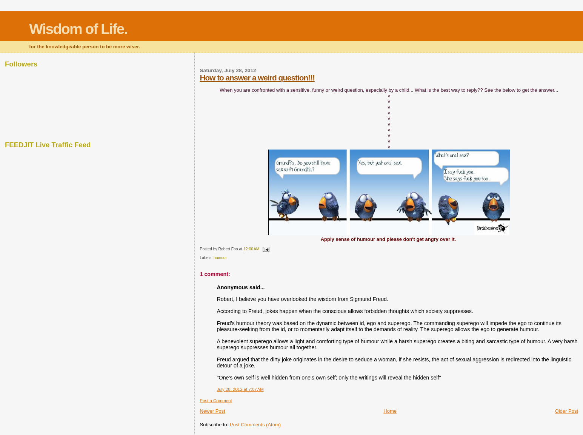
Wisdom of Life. (78, 29)
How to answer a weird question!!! (257, 77)
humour (220, 258)
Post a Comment (216, 400)
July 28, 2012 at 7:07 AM (240, 389)
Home (390, 411)
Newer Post (212, 411)
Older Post (566, 411)
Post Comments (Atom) (255, 424)
